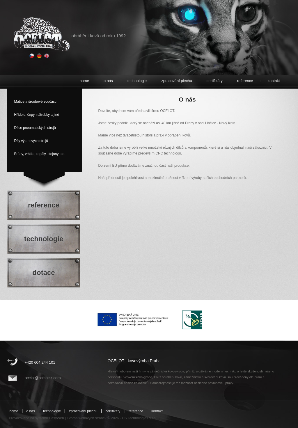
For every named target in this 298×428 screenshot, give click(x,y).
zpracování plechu (176, 81)
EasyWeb (56, 418)
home (84, 81)
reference (245, 81)
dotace (43, 272)
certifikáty (215, 81)
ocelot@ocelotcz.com (43, 378)
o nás (108, 81)
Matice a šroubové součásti (35, 102)
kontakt (274, 81)
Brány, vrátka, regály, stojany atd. (39, 154)
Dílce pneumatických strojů (35, 128)
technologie (137, 81)
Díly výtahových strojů (31, 141)
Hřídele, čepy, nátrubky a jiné (36, 115)
